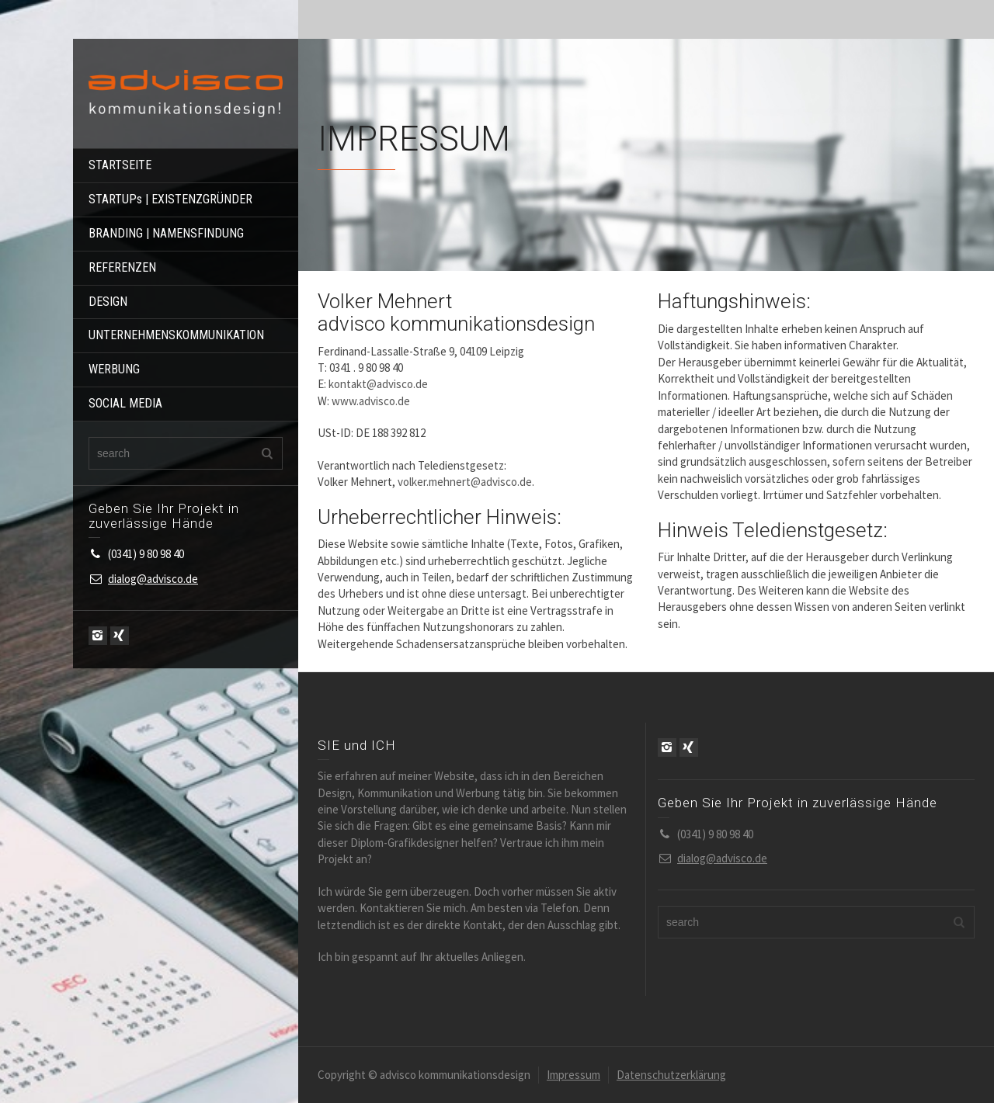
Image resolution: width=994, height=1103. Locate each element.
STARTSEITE (120, 165)
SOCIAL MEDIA (125, 403)
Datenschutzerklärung (671, 1074)
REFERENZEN (122, 267)
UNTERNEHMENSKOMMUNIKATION (176, 335)
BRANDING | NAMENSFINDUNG (166, 233)
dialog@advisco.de (153, 578)
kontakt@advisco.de (378, 383)
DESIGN (108, 301)
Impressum (573, 1074)
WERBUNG (114, 369)
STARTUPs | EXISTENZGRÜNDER (170, 199)
